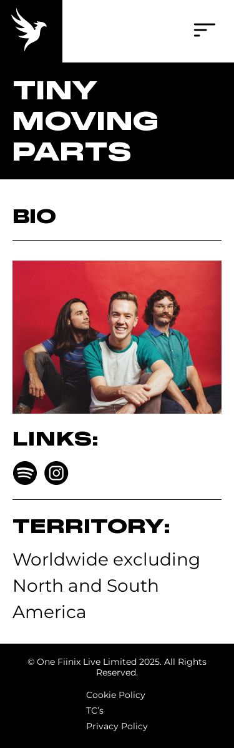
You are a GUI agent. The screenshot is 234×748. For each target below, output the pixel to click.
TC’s (95, 710)
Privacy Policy (117, 726)
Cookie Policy (115, 695)
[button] (205, 31)
